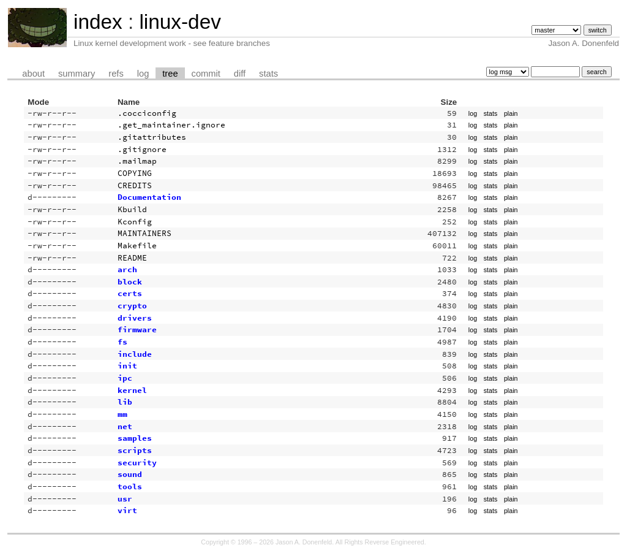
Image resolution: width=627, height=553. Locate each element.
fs (122, 342)
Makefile (137, 245)
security (137, 462)
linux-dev (179, 21)
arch (127, 269)
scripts (135, 450)
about (33, 73)
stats (268, 73)
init (127, 365)
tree (170, 73)
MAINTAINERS (144, 233)
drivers (135, 318)
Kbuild (132, 209)
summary (76, 73)
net (125, 426)
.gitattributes (152, 137)
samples (135, 438)
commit (206, 73)
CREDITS (135, 185)
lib (125, 402)
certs (130, 293)
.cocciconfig (147, 113)
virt (127, 510)
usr (125, 499)
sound (130, 474)
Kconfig (135, 221)
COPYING (135, 173)
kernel (132, 390)
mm (122, 414)
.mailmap (137, 161)
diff (240, 73)
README (132, 258)
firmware (137, 329)
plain (511, 113)
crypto (132, 305)
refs (115, 73)
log (143, 73)
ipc (125, 378)
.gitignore (142, 149)
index (97, 21)
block (130, 281)
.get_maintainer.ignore (171, 125)
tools (130, 486)
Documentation (149, 197)
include (135, 354)
